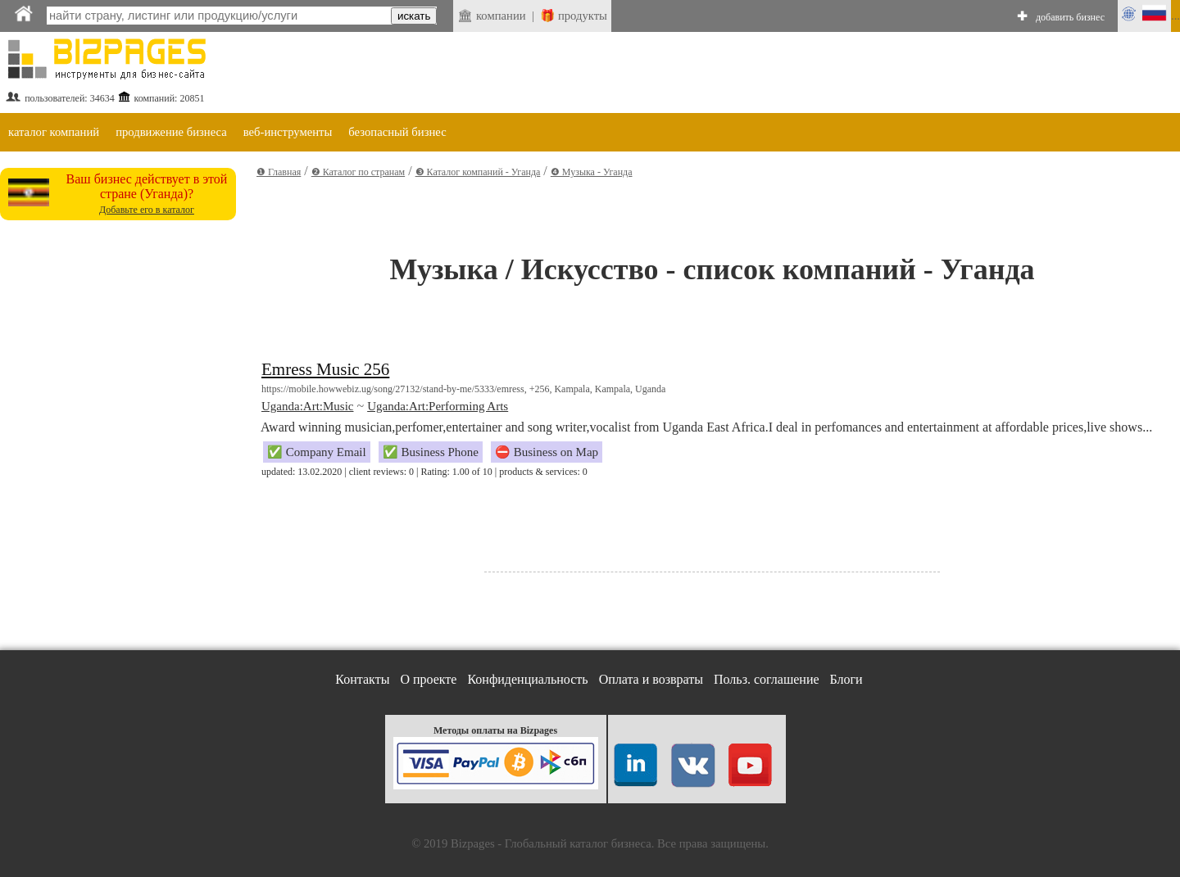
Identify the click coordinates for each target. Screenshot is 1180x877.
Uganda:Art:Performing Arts (437, 406)
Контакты (362, 679)
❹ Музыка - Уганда (592, 172)
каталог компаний (53, 131)
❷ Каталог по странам (358, 172)
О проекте (428, 679)
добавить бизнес (1070, 17)
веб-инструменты (288, 131)
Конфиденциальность (527, 679)
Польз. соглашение (766, 679)
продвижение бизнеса (171, 131)
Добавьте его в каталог (146, 209)
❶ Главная (278, 172)
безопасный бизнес (397, 131)
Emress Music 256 (325, 369)
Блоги (846, 679)
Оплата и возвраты (651, 679)
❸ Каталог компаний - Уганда (478, 172)
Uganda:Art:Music (307, 406)
